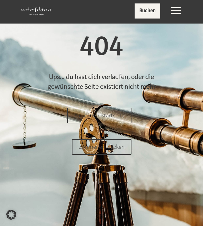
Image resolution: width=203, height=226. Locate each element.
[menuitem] (36, 11)
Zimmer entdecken (102, 147)
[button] (11, 214)
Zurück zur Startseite (99, 115)
